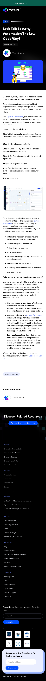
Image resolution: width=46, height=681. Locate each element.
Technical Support (10, 592)
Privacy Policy (7, 676)
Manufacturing (9, 491)
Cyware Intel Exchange (12, 453)
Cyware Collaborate (11, 457)
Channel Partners (10, 521)
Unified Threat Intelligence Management (18, 501)
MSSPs (6, 528)
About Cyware (9, 577)
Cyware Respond (10, 465)
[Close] (39, 653)
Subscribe (12, 668)
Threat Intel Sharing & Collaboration (16, 509)
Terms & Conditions (20, 676)
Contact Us (7, 597)
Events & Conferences (11, 559)
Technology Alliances (11, 525)
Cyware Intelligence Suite (13, 449)
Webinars (7, 563)
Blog (5, 547)
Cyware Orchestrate (15, 117)
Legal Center (8, 589)
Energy (6, 487)
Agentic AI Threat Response (13, 505)
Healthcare (8, 479)
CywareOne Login (10, 533)
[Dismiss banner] (31, 3)
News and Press (9, 585)
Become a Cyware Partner (13, 537)
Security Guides (9, 551)
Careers (6, 580)
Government (8, 483)
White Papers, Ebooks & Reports (15, 554)
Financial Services (10, 475)
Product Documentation (12, 566)
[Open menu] (41, 10)
